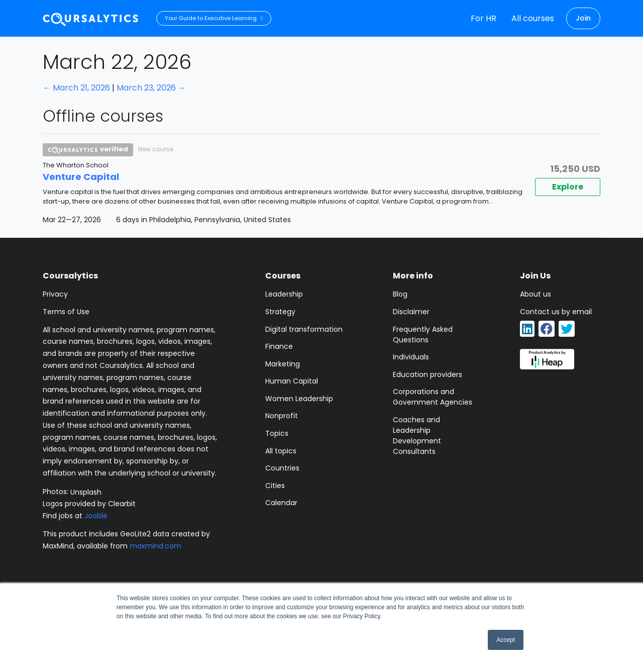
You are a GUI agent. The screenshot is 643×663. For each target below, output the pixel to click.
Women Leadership (299, 399)
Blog (400, 294)
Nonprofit (281, 416)
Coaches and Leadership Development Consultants (417, 435)
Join (583, 18)
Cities (275, 486)
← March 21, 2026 (76, 87)
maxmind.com (155, 546)
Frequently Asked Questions (423, 334)
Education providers (427, 374)
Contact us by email (556, 312)
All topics (280, 451)
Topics (276, 433)
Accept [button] (505, 639)
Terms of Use (66, 312)
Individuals (411, 357)
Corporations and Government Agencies (432, 397)
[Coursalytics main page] (91, 18)
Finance (279, 346)
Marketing (282, 364)
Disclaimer (411, 312)
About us (535, 294)
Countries (282, 468)
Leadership (284, 294)
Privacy (55, 294)
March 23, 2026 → (151, 87)
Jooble (96, 516)
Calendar (281, 503)
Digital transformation (304, 329)
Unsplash (85, 492)
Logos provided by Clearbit (89, 504)
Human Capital (291, 381)
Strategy (280, 312)
